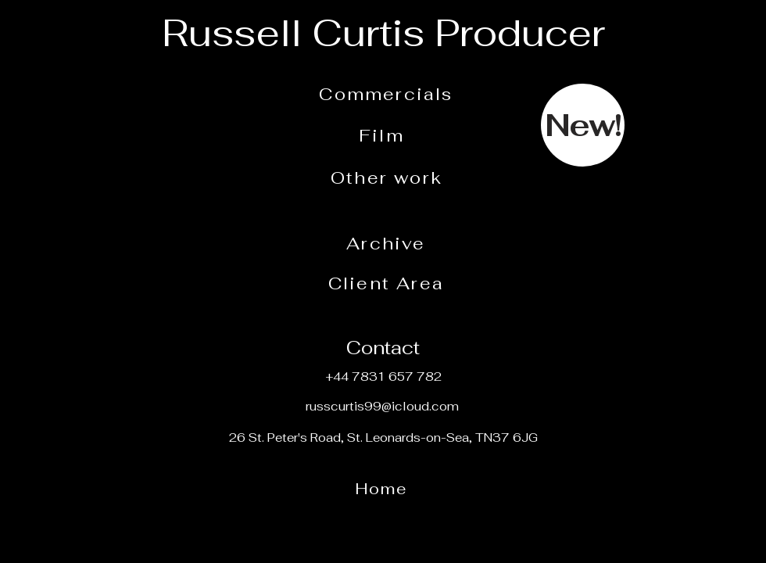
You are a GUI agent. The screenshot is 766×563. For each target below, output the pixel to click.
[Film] (383, 135)
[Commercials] (387, 93)
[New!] (583, 125)
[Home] (383, 488)
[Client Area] (387, 283)
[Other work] (388, 177)
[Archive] (387, 243)
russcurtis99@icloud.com (382, 406)
